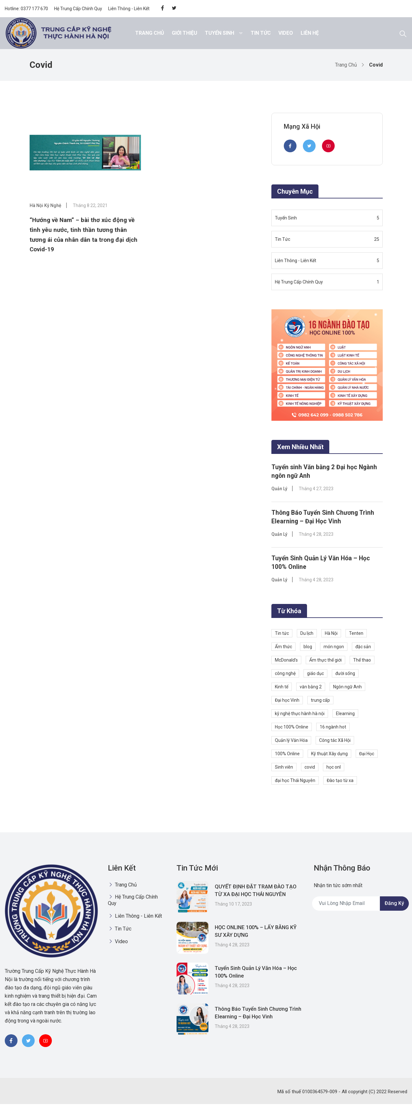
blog (308, 647)
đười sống (345, 674)
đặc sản (363, 647)
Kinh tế (281, 687)
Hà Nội (331, 634)
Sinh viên (284, 768)
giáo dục (315, 674)
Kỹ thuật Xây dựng (329, 754)
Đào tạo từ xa (340, 781)
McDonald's (286, 661)
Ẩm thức (283, 647)
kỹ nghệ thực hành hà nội (300, 714)
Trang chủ (149, 33)
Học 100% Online (291, 727)
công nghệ (285, 674)
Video (285, 33)
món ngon (334, 647)
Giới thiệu (184, 33)
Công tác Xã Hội (335, 741)
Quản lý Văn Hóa (291, 741)
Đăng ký (394, 904)
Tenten (356, 634)
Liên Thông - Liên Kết (129, 8)
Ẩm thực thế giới (325, 661)
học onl (333, 768)
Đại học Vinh (287, 701)
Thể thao (362, 661)
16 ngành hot (333, 727)
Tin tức (282, 634)
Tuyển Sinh (219, 33)
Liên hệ (310, 33)
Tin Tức (261, 33)
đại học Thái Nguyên (295, 781)
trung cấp (320, 701)
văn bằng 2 (311, 687)
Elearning (345, 714)
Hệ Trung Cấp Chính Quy (78, 8)
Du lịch (306, 634)
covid (309, 768)
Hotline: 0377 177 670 (26, 8)
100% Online (287, 754)
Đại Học (366, 754)
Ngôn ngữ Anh (347, 687)
